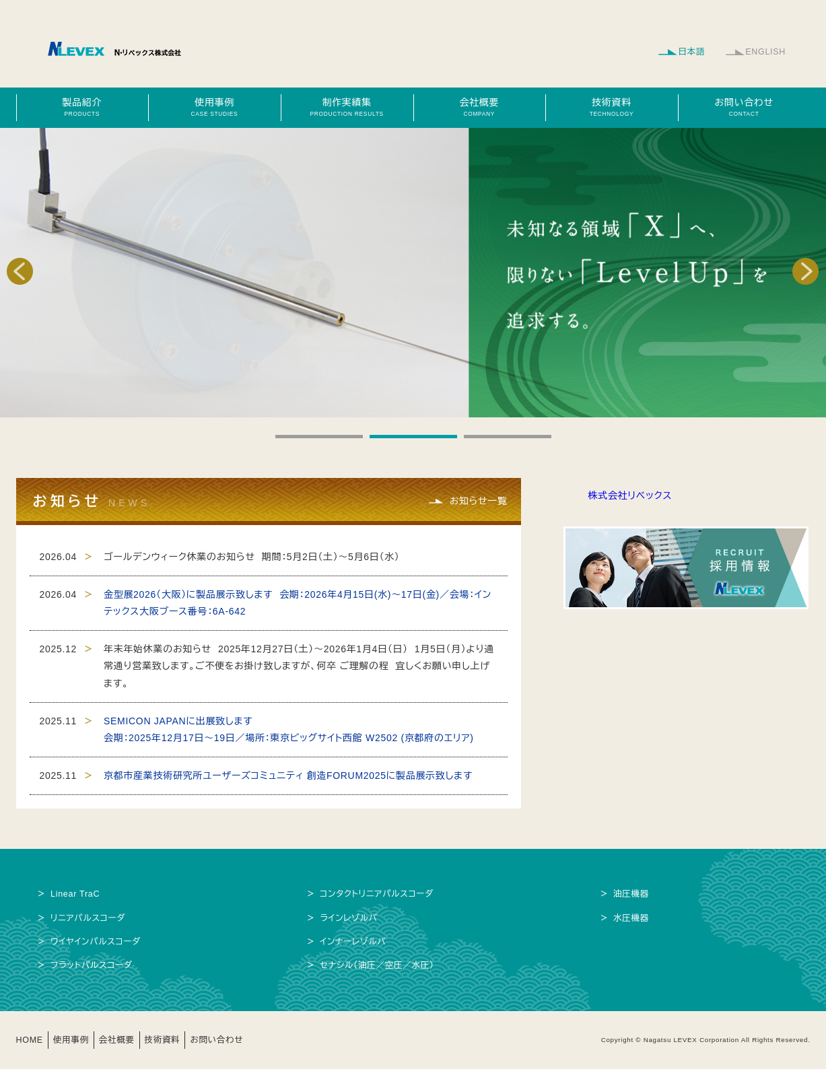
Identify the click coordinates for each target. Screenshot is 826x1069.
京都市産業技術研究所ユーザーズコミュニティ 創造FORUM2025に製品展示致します (288, 775)
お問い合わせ (744, 107)
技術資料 (611, 107)
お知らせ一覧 (478, 500)
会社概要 (479, 107)
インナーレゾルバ (353, 941)
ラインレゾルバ (349, 918)
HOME (30, 1040)
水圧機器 (631, 918)
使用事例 (214, 107)
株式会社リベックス (630, 495)
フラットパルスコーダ (91, 965)
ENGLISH (765, 52)
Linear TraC (75, 894)
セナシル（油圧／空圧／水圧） (377, 965)
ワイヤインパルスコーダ (95, 941)
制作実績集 (347, 107)
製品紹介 (82, 107)
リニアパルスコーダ (88, 918)
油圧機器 (631, 894)
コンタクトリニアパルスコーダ (377, 894)
